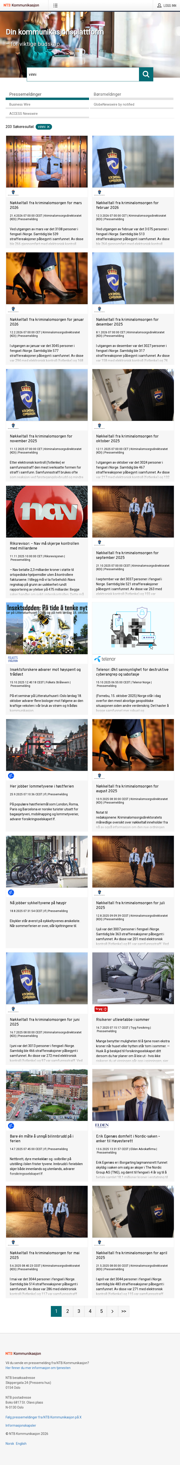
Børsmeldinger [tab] (107, 94)
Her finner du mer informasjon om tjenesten (38, 1368)
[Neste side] (112, 1311)
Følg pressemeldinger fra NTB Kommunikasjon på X (44, 1417)
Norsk (10, 1443)
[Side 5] (101, 1311)
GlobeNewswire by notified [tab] (114, 105)
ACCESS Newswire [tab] (23, 114)
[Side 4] (90, 1311)
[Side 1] (56, 1311)
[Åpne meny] (56, 5)
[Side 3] (78, 1311)
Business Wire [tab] (19, 105)
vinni (44, 126)
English (21, 1443)
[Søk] (83, 74)
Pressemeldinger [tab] (25, 94)
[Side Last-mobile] (123, 1311)
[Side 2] (67, 1311)
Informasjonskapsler (21, 1425)
